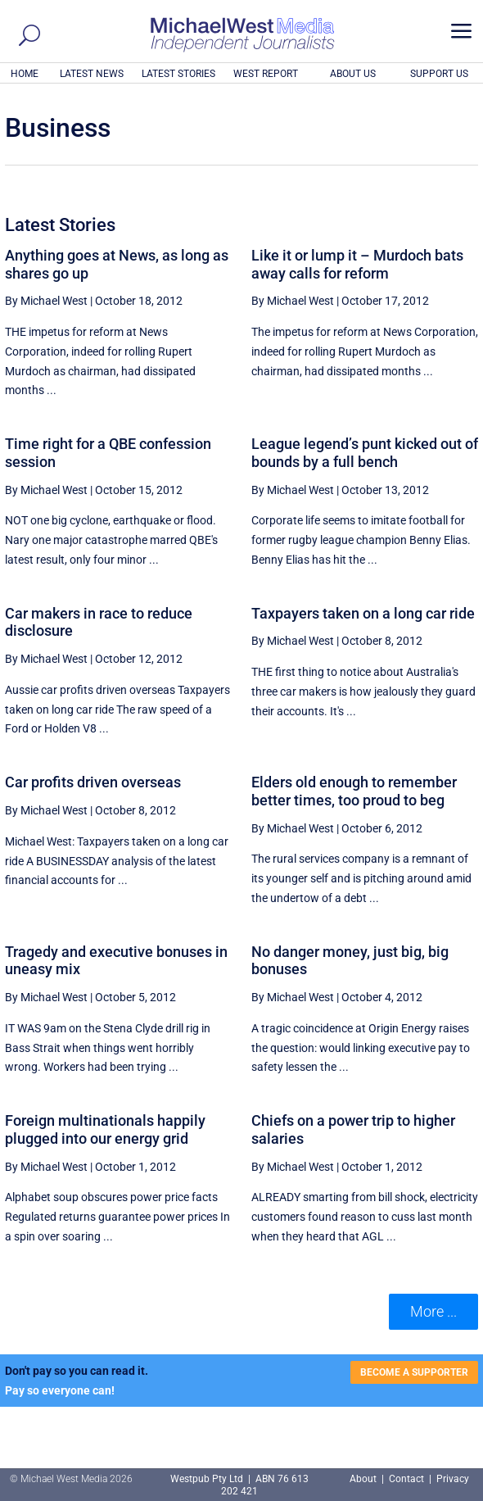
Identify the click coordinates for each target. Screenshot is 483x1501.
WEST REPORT (265, 73)
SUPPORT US (439, 73)
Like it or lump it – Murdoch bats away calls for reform (357, 264)
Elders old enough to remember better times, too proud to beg (354, 791)
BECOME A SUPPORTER (414, 1372)
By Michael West (46, 300)
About (364, 1479)
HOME (24, 73)
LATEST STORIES (178, 73)
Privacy (452, 1479)
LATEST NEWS (92, 73)
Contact (406, 1479)
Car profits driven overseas (93, 782)
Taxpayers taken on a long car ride (363, 613)
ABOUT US (353, 73)
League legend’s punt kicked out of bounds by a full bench (364, 452)
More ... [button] (433, 1311)
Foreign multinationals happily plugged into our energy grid (105, 1129)
